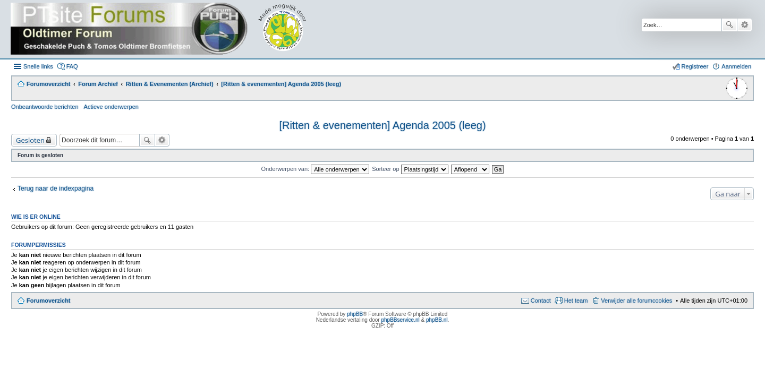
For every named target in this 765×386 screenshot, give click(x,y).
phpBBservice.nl (400, 320)
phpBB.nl (437, 320)
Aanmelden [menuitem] (736, 66)
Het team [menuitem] (576, 300)
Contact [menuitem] (541, 300)
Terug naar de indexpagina (56, 188)
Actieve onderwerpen (111, 107)
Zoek (729, 25)
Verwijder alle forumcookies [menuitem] (636, 300)
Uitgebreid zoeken (744, 25)
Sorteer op (410, 169)
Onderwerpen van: (315, 169)
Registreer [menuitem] (695, 66)
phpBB (355, 314)
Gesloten (30, 140)
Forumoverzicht (49, 300)
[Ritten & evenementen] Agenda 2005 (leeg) (382, 125)
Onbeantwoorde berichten (45, 107)
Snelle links (38, 66)
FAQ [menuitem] (72, 66)
